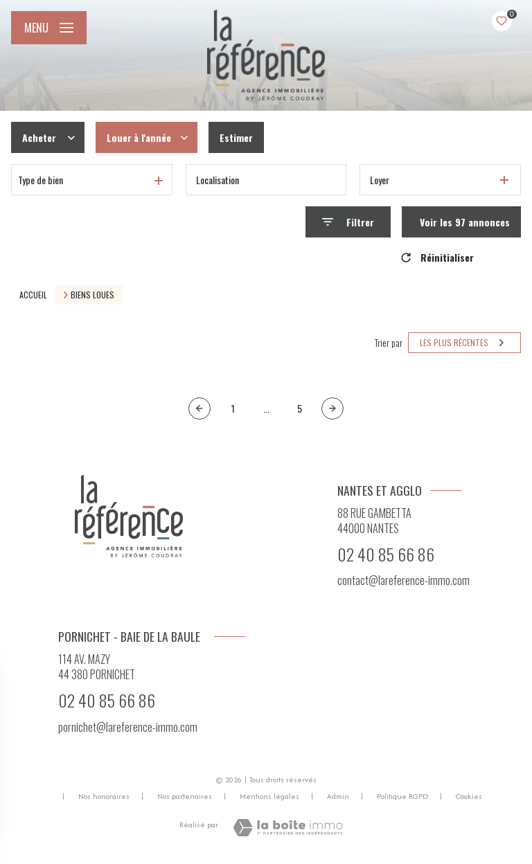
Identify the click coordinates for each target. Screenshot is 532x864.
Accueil (33, 294)
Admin (338, 796)
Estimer (236, 137)
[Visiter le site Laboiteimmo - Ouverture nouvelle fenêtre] (288, 827)
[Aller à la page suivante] (332, 408)
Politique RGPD (402, 796)
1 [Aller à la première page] (233, 408)
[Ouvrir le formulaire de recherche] (348, 221)
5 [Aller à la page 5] (299, 408)
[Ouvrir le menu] (49, 27)
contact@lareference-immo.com (403, 580)
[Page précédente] (199, 408)
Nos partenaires (184, 796)
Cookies (469, 797)
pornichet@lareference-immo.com (127, 727)
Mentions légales (269, 796)
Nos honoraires (104, 796)
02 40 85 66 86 (385, 553)
